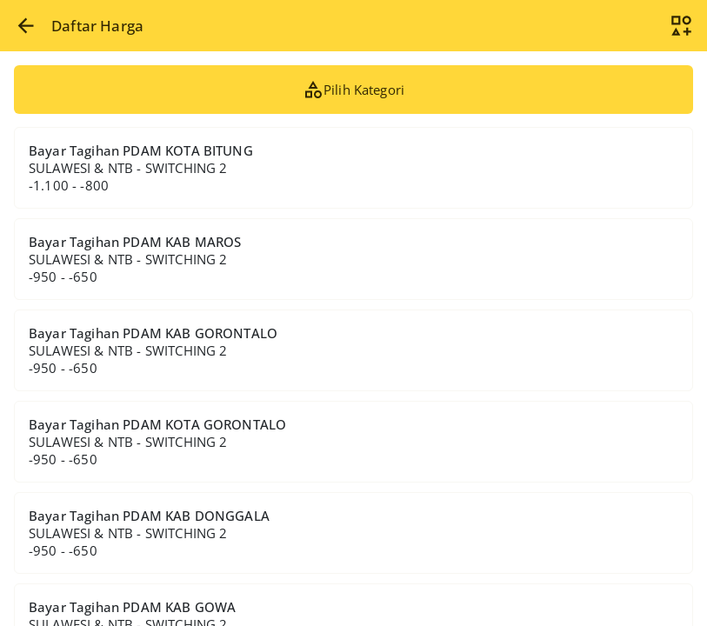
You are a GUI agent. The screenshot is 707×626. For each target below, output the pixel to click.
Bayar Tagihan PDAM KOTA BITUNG (141, 168)
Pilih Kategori (353, 89)
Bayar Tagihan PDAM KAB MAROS (135, 259)
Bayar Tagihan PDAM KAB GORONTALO (153, 350)
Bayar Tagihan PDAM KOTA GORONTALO (157, 442)
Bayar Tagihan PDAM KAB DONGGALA (149, 533)
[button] (25, 25)
